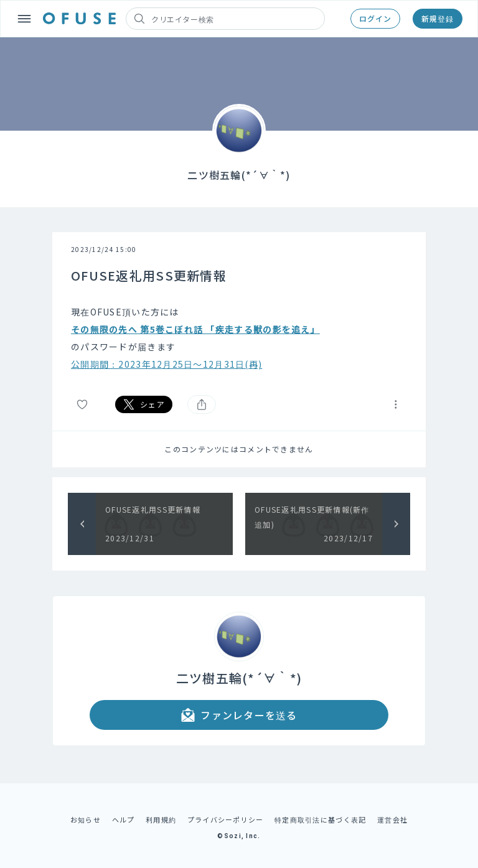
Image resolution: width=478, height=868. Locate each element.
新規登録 (437, 18)
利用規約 (161, 819)
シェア (144, 404)
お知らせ (85, 819)
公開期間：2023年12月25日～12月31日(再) (166, 364)
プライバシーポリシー (225, 819)
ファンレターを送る (239, 714)
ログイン (375, 18)
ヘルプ (123, 819)
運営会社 (392, 819)
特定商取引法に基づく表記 (320, 819)
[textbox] (239, 338)
